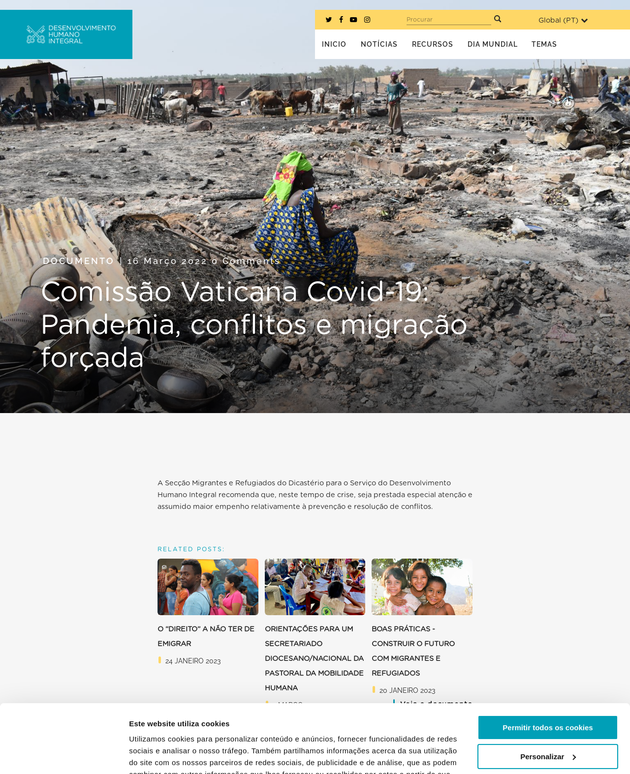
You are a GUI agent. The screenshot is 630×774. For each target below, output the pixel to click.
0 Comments (246, 261)
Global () (563, 20)
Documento (79, 261)
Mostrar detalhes (159, 754)
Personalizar (548, 697)
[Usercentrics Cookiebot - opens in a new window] (64, 754)
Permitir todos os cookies (548, 669)
